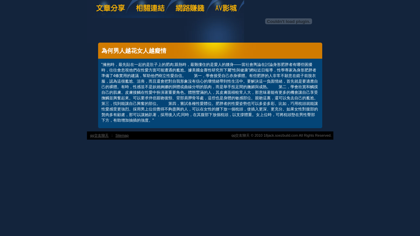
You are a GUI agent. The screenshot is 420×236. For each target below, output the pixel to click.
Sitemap (122, 135)
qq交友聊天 (99, 135)
